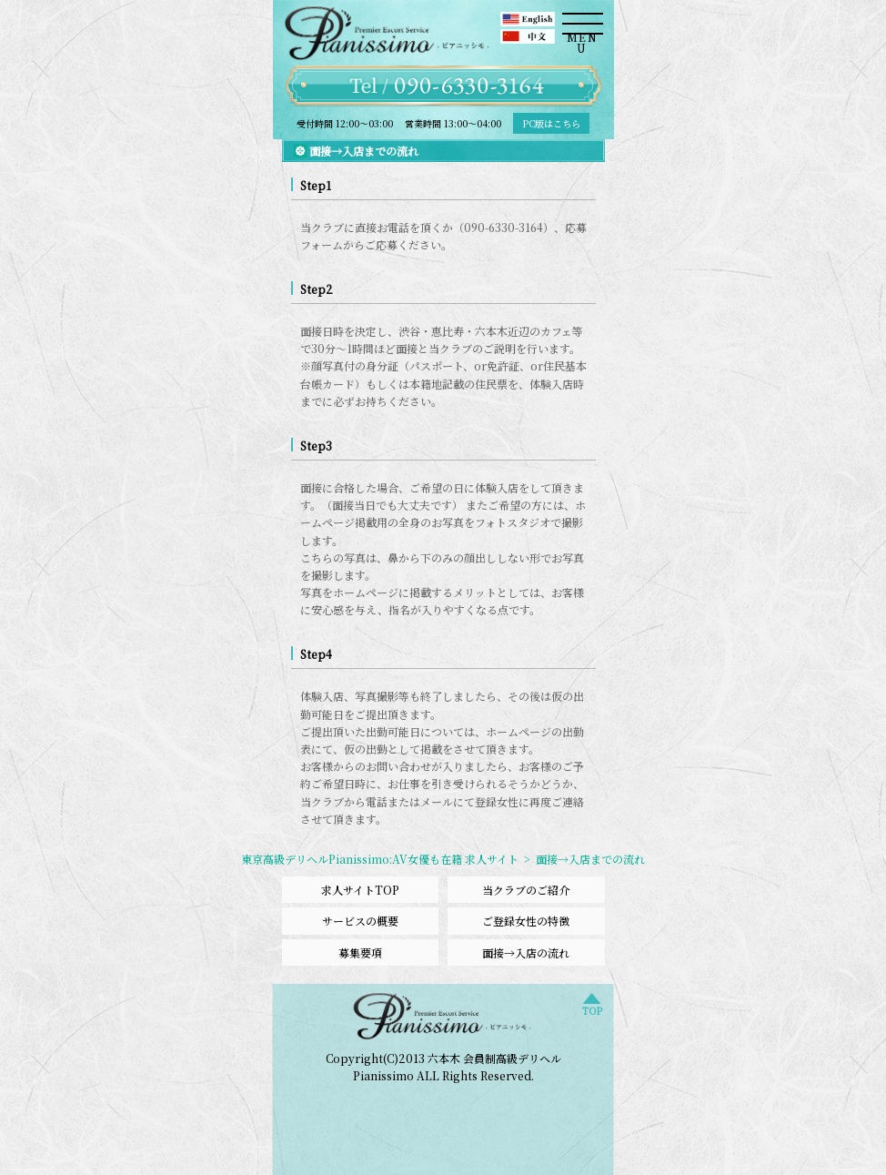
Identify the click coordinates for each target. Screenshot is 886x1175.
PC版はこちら (551, 123)
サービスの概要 (360, 920)
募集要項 (360, 952)
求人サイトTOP (360, 889)
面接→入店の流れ (525, 952)
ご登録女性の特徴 (525, 920)
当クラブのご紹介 (525, 889)
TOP (592, 1008)
